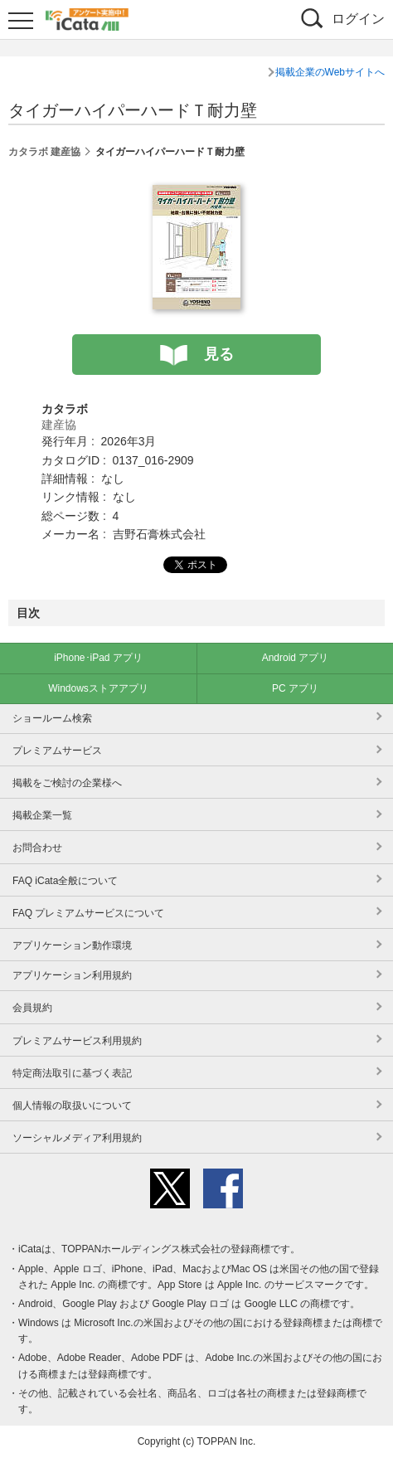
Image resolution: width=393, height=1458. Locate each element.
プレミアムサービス (57, 750)
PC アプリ (295, 688)
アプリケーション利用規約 (72, 975)
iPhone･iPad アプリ (98, 657)
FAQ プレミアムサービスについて (88, 913)
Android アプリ (295, 657)
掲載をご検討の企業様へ (67, 783)
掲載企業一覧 (42, 815)
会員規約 (32, 1007)
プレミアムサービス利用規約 (77, 1041)
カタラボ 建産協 (44, 152)
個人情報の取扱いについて (72, 1105)
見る (219, 354)
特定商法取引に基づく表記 (72, 1073)
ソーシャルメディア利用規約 (77, 1138)
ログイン (358, 19)
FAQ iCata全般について (65, 881)
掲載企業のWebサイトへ (330, 72)
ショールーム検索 (52, 718)
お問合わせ (37, 847)
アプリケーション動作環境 (72, 945)
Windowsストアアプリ (98, 688)
